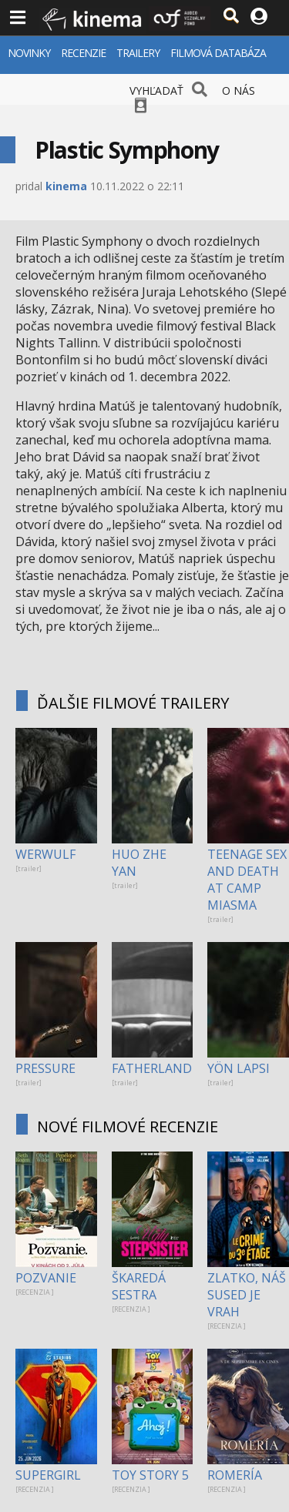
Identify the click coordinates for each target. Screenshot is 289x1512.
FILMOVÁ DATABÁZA (218, 52)
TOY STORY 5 (150, 1475)
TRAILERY (138, 52)
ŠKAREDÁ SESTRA (139, 1286)
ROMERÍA (234, 1475)
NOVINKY (29, 52)
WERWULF (45, 854)
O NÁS (238, 90)
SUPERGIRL (48, 1475)
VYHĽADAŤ (156, 90)
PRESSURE (45, 1068)
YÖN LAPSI (238, 1068)
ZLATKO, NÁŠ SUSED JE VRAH (246, 1294)
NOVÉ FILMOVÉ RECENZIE (127, 1126)
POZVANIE (45, 1277)
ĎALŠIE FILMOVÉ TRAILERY (133, 702)
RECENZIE (83, 52)
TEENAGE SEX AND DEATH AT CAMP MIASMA (247, 880)
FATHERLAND (152, 1068)
